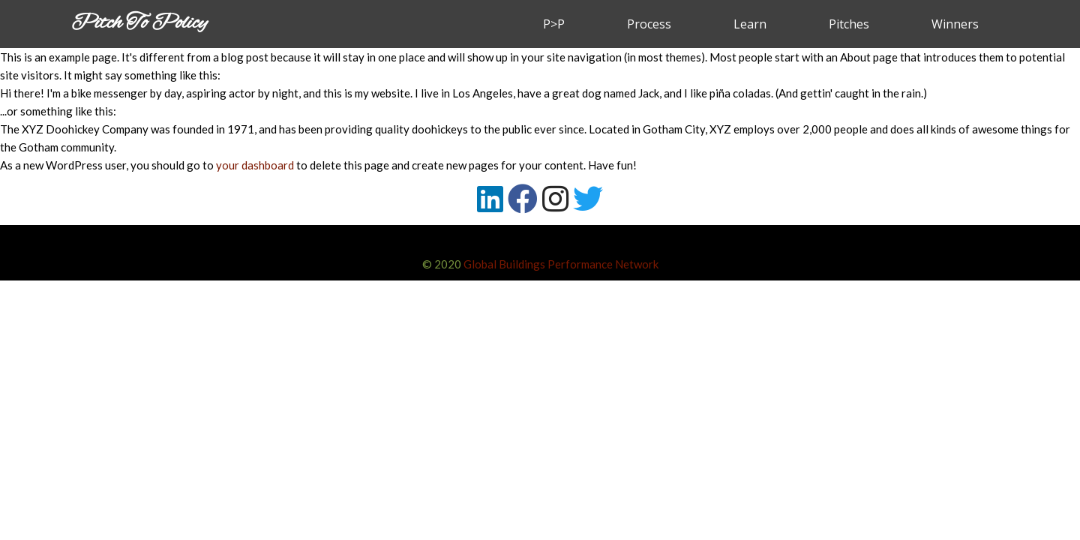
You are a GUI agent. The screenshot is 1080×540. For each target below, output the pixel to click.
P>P (554, 24)
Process (649, 24)
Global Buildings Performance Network (561, 264)
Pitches (849, 24)
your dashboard (255, 165)
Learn (750, 24)
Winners (955, 24)
